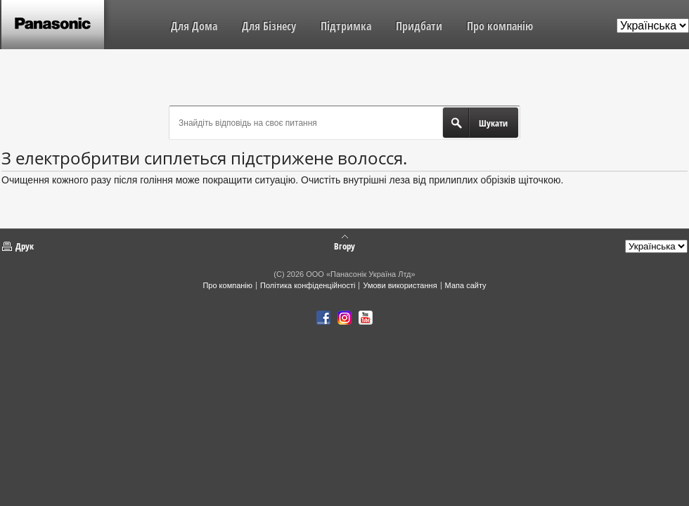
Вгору (344, 245)
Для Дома (194, 26)
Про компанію (500, 26)
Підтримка (346, 26)
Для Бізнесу (269, 26)
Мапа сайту (466, 285)
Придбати (419, 26)
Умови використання (400, 285)
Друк (24, 246)
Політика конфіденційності (307, 285)
